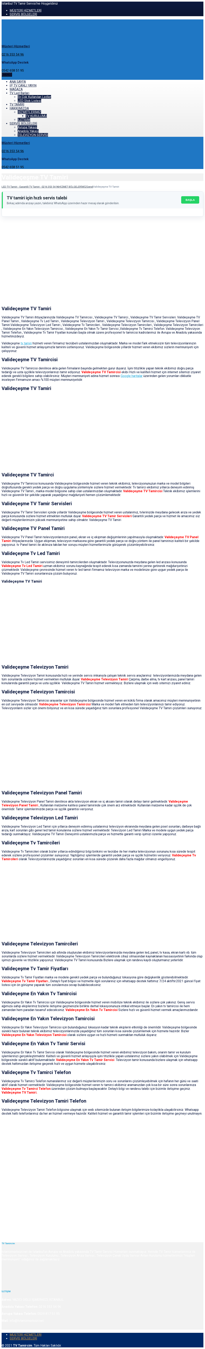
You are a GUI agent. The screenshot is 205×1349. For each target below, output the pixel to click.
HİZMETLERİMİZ (29, 112)
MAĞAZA (16, 89)
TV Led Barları (19, 93)
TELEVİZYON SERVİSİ (33, 135)
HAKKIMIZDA (19, 108)
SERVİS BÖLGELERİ (23, 14)
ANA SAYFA (18, 82)
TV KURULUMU (36, 116)
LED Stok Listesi (29, 101)
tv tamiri (26, 343)
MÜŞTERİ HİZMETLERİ (25, 10)
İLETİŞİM (24, 120)
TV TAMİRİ (17, 104)
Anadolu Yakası (28, 131)
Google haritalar (132, 376)
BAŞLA (190, 199)
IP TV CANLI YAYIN (23, 85)
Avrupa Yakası (27, 127)
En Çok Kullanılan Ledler (34, 97)
